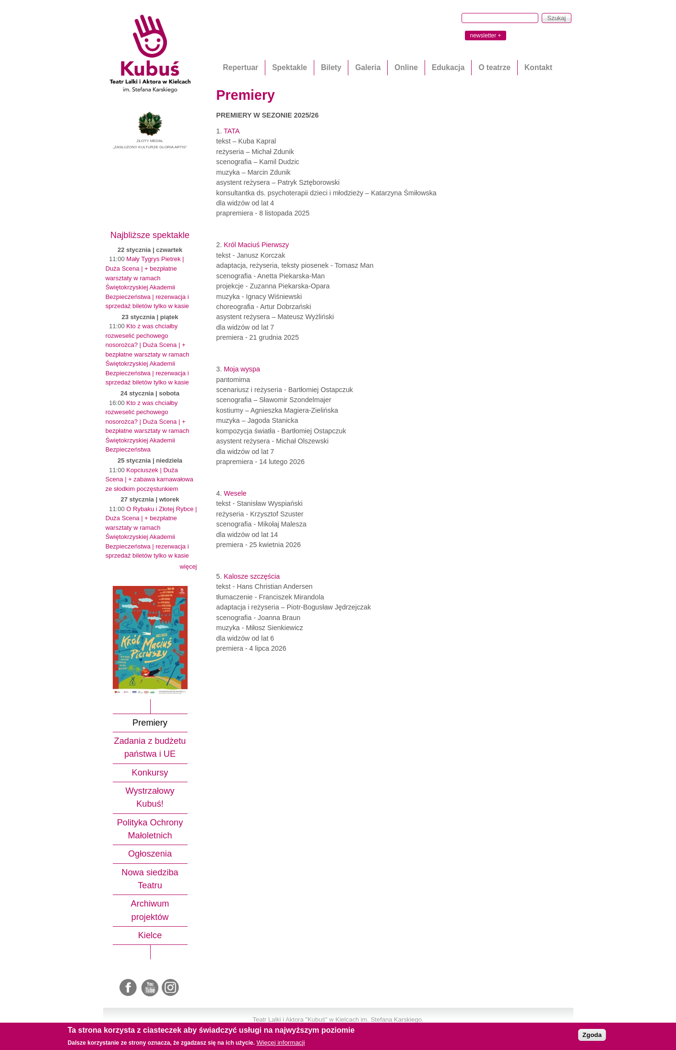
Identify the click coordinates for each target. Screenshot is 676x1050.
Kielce (150, 935)
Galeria (367, 67)
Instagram (170, 988)
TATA (231, 131)
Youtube (150, 988)
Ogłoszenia (150, 854)
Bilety (331, 67)
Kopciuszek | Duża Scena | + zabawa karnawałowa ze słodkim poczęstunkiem (149, 479)
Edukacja (448, 67)
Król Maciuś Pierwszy (256, 245)
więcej (188, 566)
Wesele (235, 493)
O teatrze (494, 67)
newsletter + (485, 35)
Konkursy (150, 772)
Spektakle (289, 67)
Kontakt (538, 67)
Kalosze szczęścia (252, 576)
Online (406, 67)
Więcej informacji (281, 1042)
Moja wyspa (242, 369)
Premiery (149, 723)
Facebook (129, 988)
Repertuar (241, 67)
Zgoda (592, 1034)
